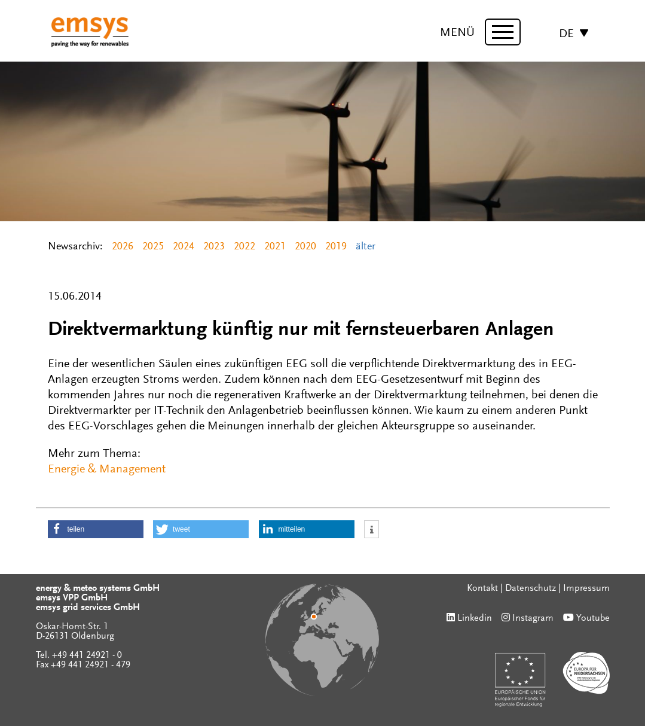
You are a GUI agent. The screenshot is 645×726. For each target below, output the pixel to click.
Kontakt (482, 588)
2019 (336, 247)
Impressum (586, 588)
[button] (95, 529)
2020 (305, 247)
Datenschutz (530, 588)
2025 (153, 247)
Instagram (533, 618)
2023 (214, 247)
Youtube (593, 618)
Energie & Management (107, 469)
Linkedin (474, 618)
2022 (244, 247)
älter (365, 247)
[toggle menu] (503, 32)
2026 (122, 247)
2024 (183, 247)
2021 (275, 247)
